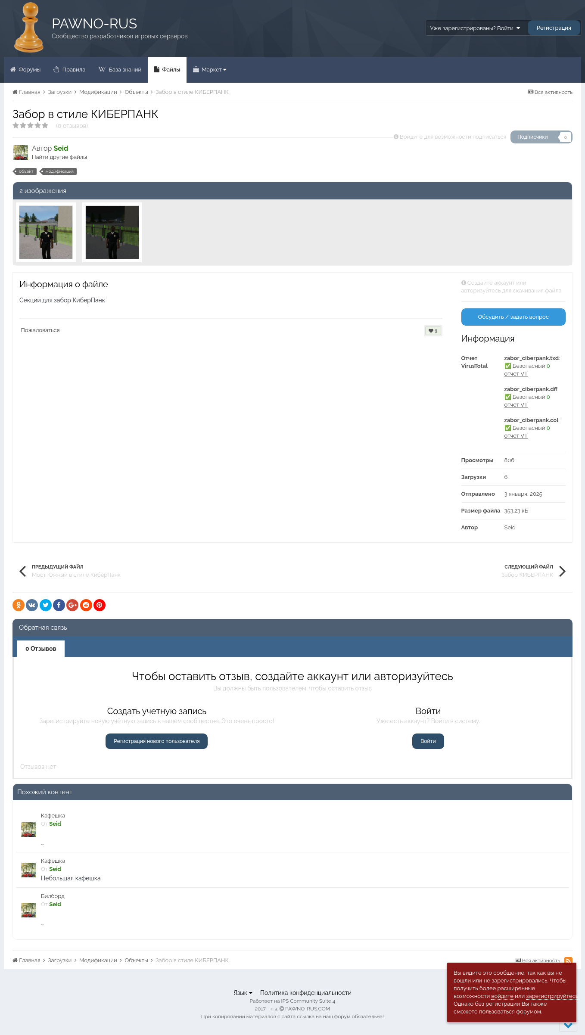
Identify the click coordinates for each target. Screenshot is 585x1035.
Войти (428, 741)
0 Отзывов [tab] (40, 648)
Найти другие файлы (59, 157)
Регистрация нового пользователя (156, 741)
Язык (242, 992)
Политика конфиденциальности (306, 992)
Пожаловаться (40, 330)
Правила (73, 69)
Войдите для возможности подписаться (453, 137)
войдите (502, 996)
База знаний (124, 69)
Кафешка (53, 815)
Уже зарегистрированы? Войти (475, 28)
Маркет (213, 69)
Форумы (28, 69)
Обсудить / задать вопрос (513, 317)
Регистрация (554, 28)
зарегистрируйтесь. (552, 996)
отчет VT (516, 373)
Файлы (170, 69)
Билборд (53, 896)
